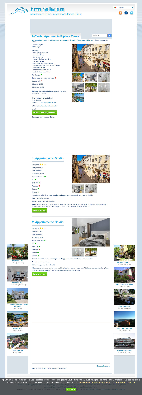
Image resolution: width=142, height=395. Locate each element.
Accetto (71, 389)
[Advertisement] (71, 26)
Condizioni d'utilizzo (125, 382)
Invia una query (39, 210)
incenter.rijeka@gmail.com (44, 112)
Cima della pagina (103, 366)
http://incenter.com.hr (49, 106)
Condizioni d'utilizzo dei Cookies (94, 382)
